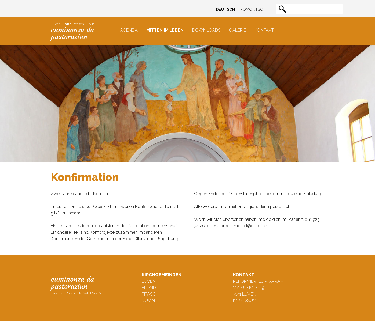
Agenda (129, 30)
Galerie (237, 30)
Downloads (206, 30)
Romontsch (252, 9)
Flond (149, 287)
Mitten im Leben (165, 30)
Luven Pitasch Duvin (72, 31)
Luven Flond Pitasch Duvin (76, 284)
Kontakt (264, 30)
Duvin (148, 300)
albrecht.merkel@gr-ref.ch (242, 225)
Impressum (244, 300)
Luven (149, 281)
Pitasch (150, 294)
